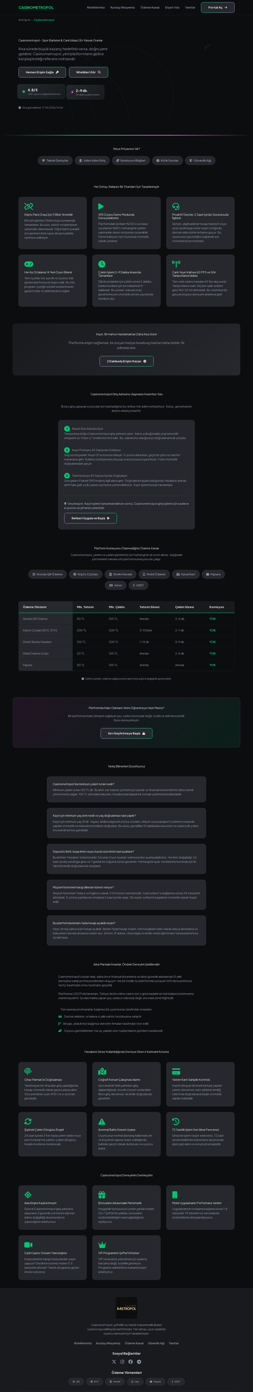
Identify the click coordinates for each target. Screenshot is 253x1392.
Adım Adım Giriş (92, 160)
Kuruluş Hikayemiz (123, 7)
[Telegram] (139, 1361)
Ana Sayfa (24, 19)
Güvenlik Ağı (200, 160)
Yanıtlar (190, 7)
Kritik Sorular (168, 160)
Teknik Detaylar (55, 160)
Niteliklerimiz (96, 7)
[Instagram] (122, 1361)
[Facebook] (130, 1361)
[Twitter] (114, 1361)
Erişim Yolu (172, 7)
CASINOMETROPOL (35, 7)
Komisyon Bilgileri (131, 160)
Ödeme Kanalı (150, 7)
